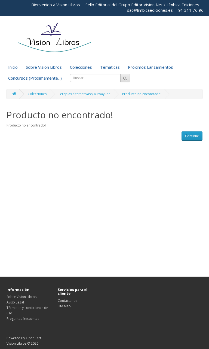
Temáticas (110, 67)
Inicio (13, 67)
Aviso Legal (15, 302)
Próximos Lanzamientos (150, 67)
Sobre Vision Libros (44, 67)
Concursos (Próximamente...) (35, 78)
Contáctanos (67, 300)
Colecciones (81, 67)
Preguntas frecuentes (23, 318)
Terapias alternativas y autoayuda (84, 94)
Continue (192, 136)
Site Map (64, 306)
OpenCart (33, 338)
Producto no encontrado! (141, 94)
